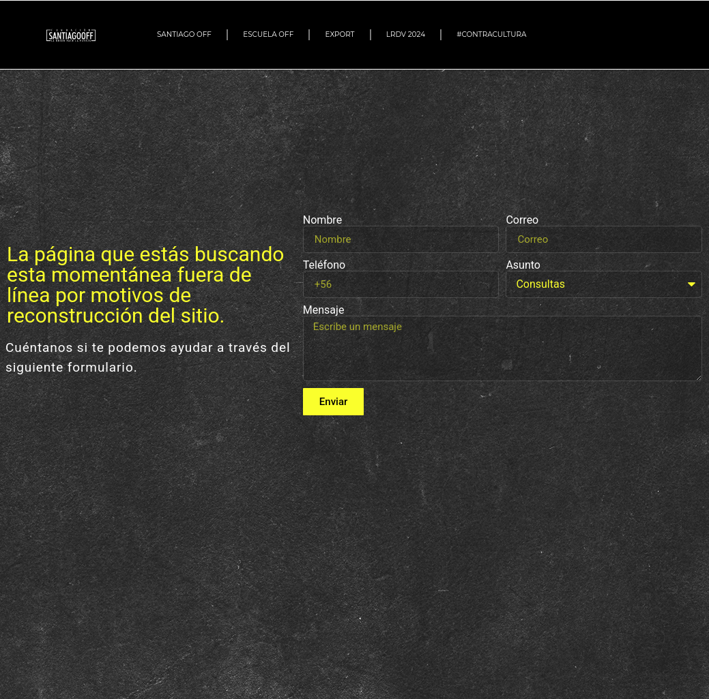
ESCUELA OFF (268, 34)
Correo (522, 220)
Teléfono (324, 265)
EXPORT (340, 34)
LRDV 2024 (405, 34)
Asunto (523, 265)
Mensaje (324, 310)
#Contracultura (495, 35)
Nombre (322, 220)
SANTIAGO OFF (184, 34)
